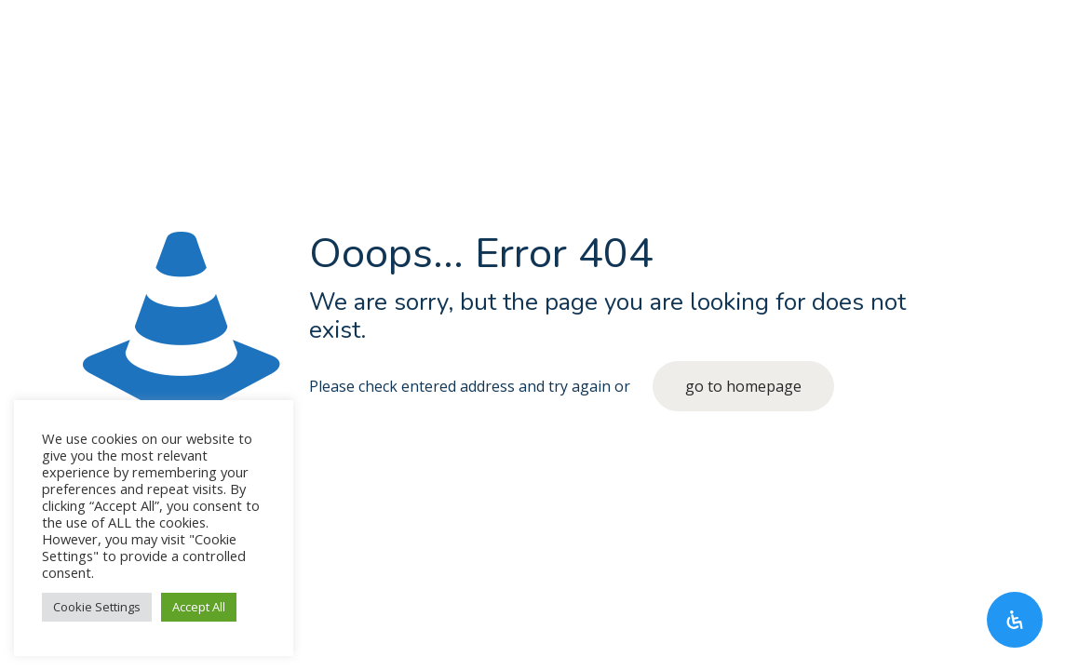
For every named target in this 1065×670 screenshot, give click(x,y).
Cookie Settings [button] (97, 606)
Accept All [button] (198, 606)
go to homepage (743, 386)
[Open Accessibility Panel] (1015, 620)
